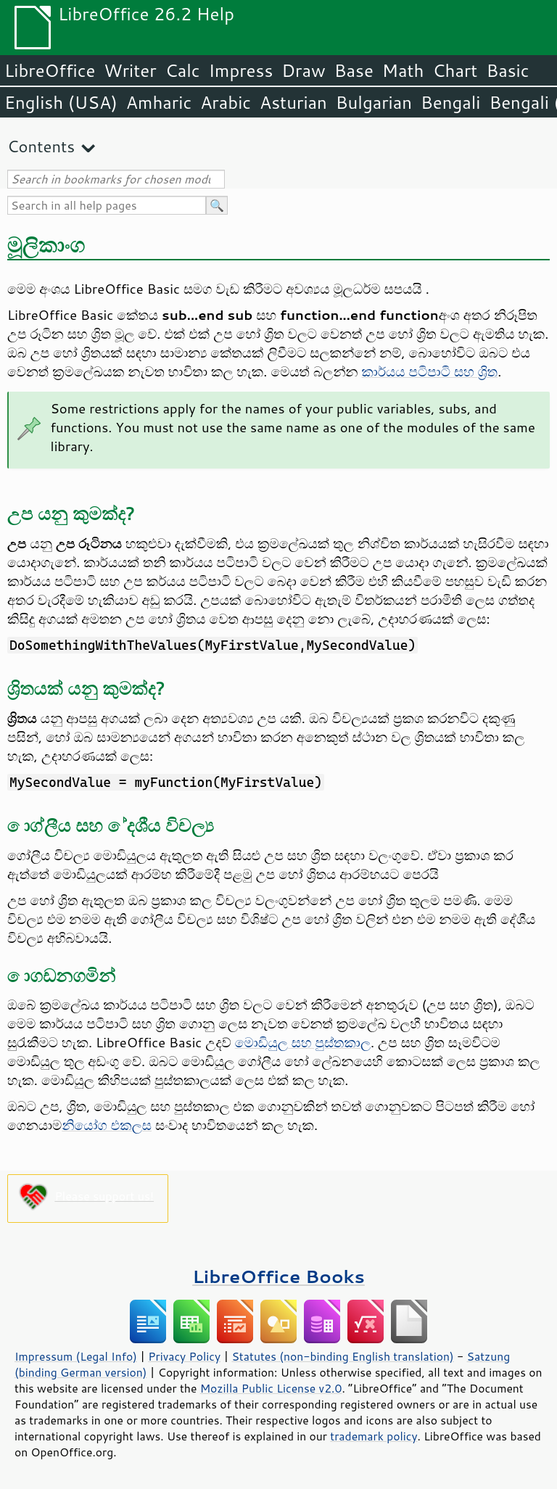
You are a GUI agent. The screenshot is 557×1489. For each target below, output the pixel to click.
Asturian (293, 102)
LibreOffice (49, 70)
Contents (41, 146)
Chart (454, 70)
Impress (241, 70)
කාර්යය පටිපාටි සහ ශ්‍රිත (429, 371)
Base (354, 70)
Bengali (450, 102)
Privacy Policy (184, 1356)
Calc (182, 70)
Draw (303, 70)
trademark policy (373, 1436)
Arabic (225, 102)
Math (403, 70)
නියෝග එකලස (107, 1124)
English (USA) (60, 102)
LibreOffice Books (278, 1276)
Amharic (158, 102)
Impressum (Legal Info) (76, 1356)
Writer (130, 70)
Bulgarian (374, 102)
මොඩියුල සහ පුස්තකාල (303, 1042)
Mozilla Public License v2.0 (271, 1388)
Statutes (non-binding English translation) (342, 1356)
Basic (507, 70)
